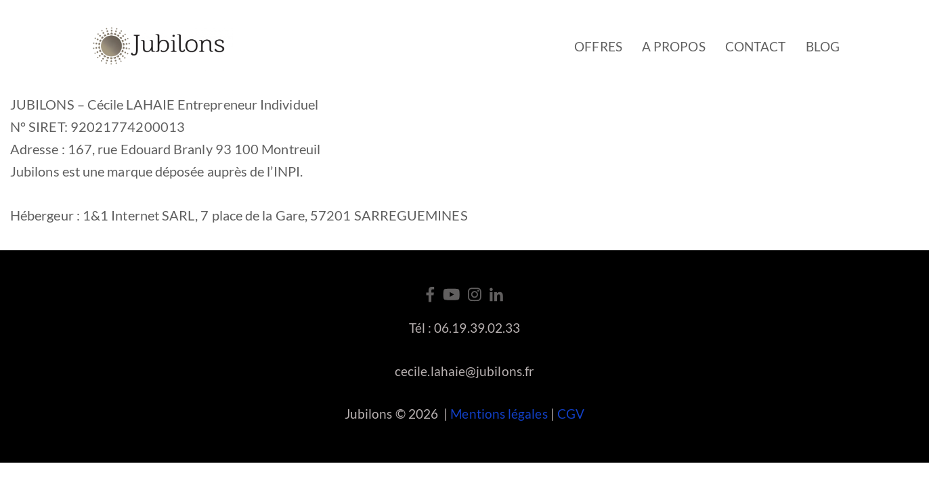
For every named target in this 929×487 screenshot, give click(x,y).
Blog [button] (823, 46)
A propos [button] (674, 46)
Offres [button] (598, 46)
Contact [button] (755, 46)
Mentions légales (498, 413)
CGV (570, 413)
